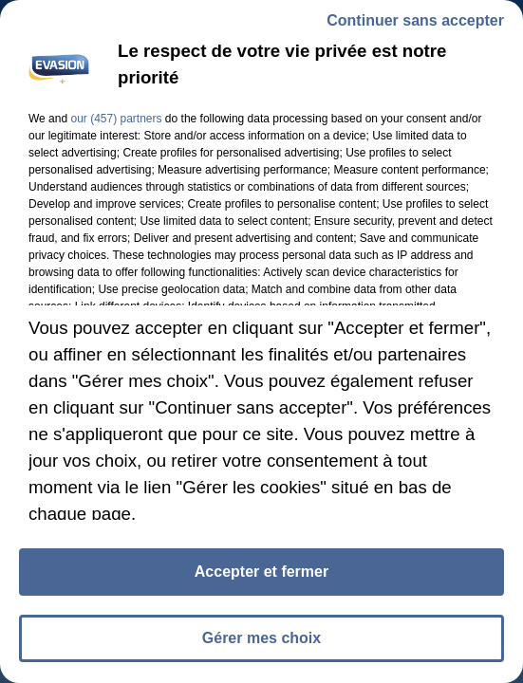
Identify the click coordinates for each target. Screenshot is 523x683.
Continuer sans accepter (415, 24)
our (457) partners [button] (115, 122)
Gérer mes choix (261, 642)
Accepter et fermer (261, 575)
